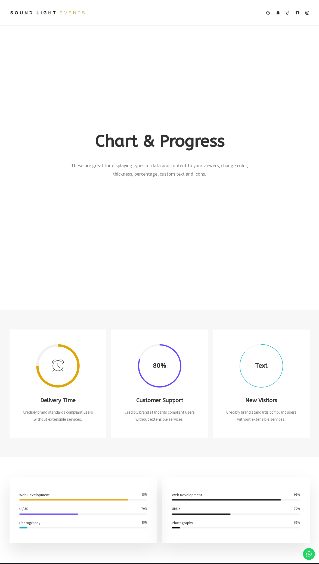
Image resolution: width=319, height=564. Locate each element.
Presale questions (187, 538)
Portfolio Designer (25, 490)
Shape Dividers (99, 533)
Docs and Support (187, 483)
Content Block (99, 512)
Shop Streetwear (24, 505)
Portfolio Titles (22, 512)
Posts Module (98, 505)
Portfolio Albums (24, 526)
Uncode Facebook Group (270, 483)
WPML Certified (100, 540)
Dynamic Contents (103, 519)
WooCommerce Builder (106, 490)
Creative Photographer (29, 483)
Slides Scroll (97, 526)
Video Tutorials (184, 511)
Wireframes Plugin (102, 497)
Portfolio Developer (26, 519)
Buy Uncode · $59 (276, 422)
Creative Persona (24, 497)
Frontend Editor (100, 483)
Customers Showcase (268, 511)
